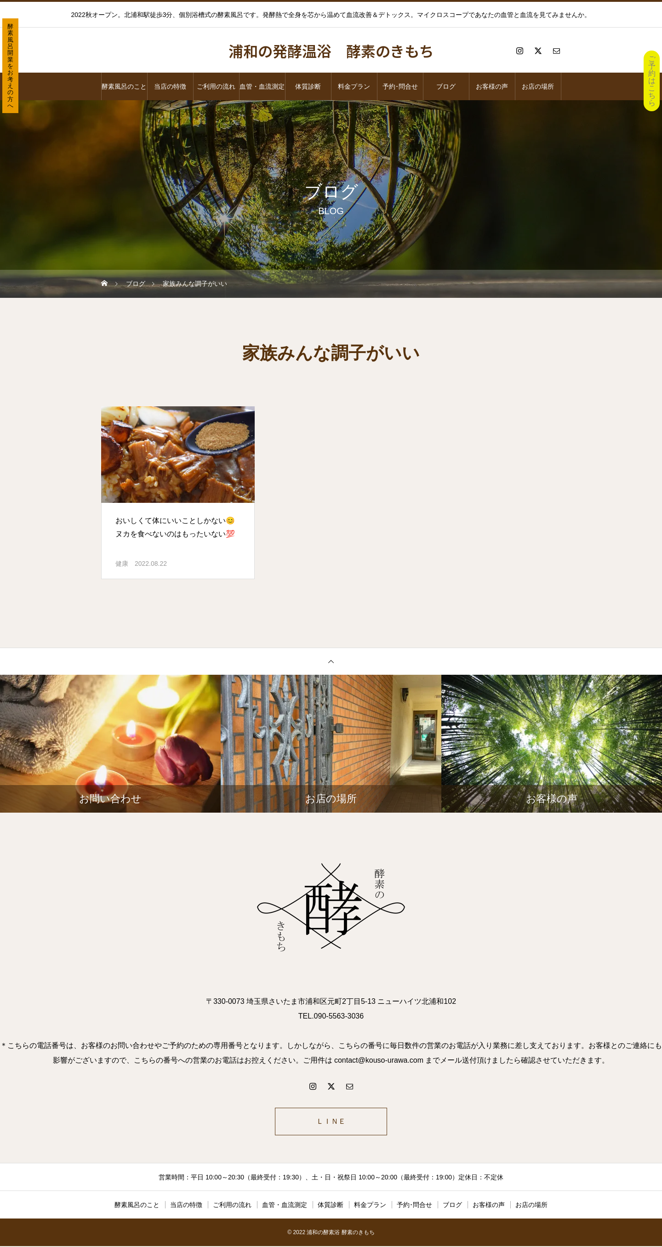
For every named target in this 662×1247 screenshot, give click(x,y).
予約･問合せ (400, 86)
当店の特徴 (170, 86)
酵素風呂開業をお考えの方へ (10, 66)
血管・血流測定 (262, 86)
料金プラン (354, 86)
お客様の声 (492, 86)
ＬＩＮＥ (331, 1122)
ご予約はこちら (652, 81)
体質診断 (308, 86)
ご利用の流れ (216, 86)
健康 (121, 563)
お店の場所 (538, 86)
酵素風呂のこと (124, 86)
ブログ (446, 86)
